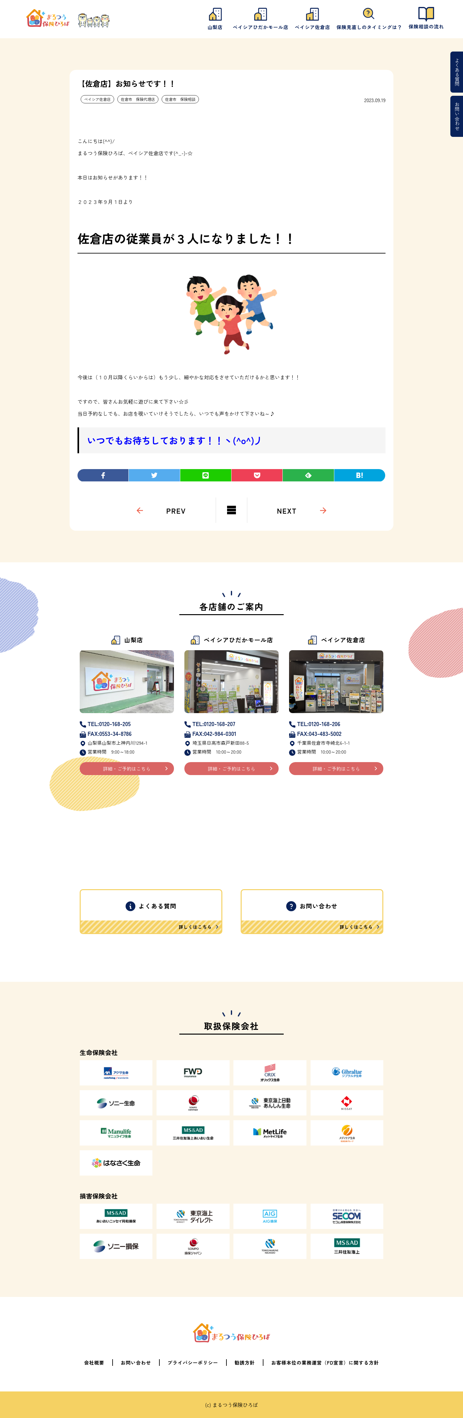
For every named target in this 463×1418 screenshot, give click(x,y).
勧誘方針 (245, 1362)
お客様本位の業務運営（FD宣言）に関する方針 (325, 1362)
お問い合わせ (457, 116)
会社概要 (94, 1362)
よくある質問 (457, 72)
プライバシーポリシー (193, 1362)
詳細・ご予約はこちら (127, 768)
